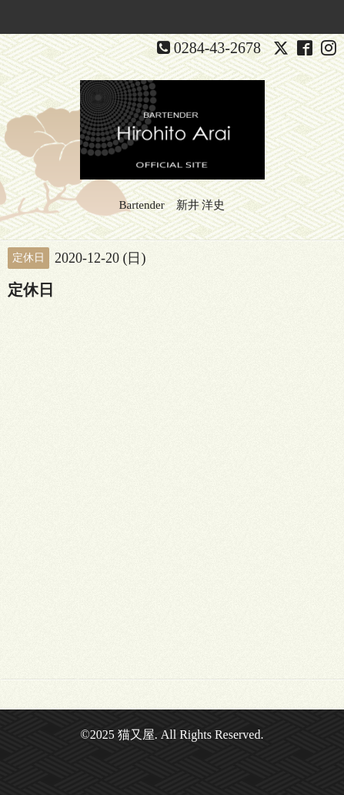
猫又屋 (136, 734)
